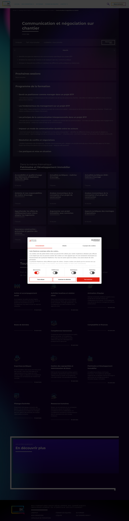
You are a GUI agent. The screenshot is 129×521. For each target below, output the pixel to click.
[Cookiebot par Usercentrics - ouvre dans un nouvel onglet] (92, 240)
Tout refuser (40, 279)
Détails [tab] (64, 246)
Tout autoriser (88, 279)
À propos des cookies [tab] (89, 246)
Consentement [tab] (39, 246)
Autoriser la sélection (64, 279)
